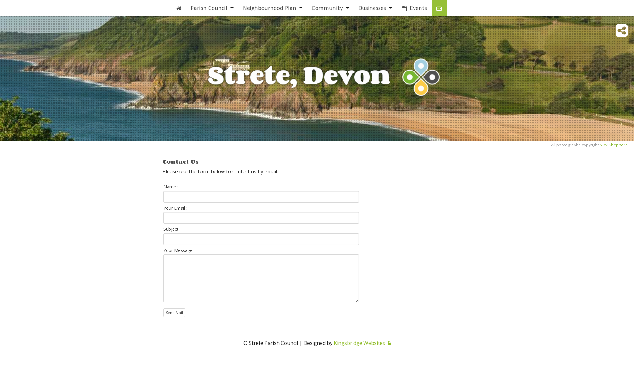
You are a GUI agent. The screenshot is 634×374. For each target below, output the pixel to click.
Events (414, 8)
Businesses (372, 8)
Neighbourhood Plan (269, 8)
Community (327, 8)
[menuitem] (179, 8)
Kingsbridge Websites (359, 343)
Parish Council (209, 8)
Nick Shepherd (614, 145)
